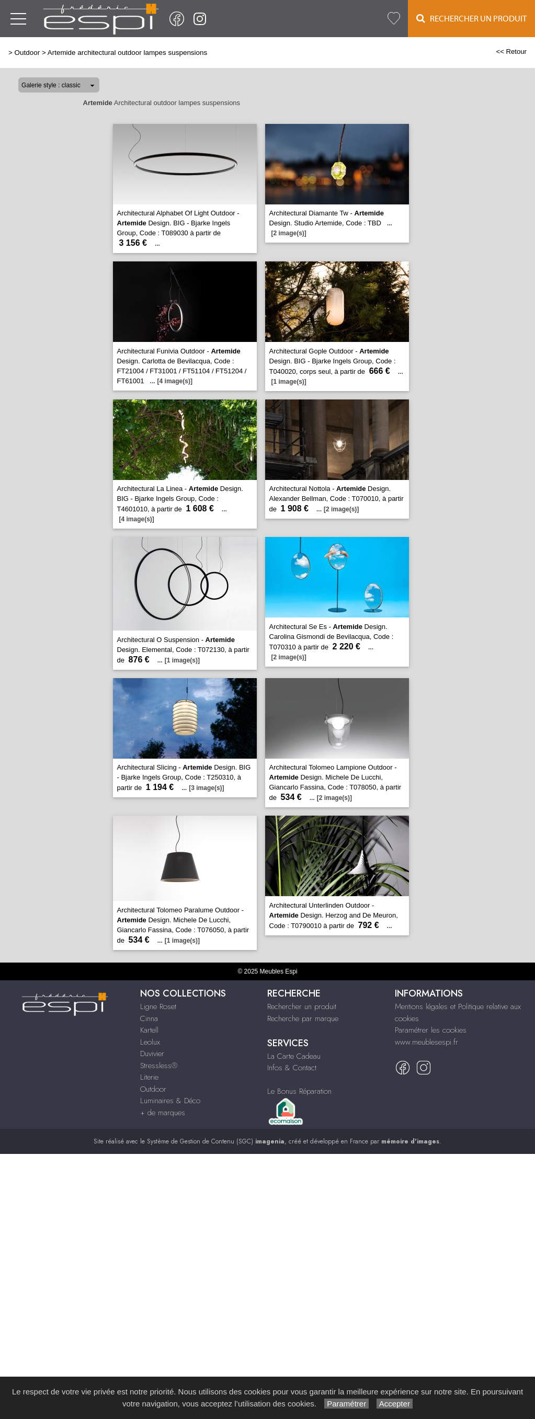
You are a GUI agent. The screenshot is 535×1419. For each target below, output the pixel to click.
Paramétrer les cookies (430, 1030)
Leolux (150, 1042)
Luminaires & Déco (170, 1100)
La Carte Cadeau (294, 1056)
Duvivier (152, 1053)
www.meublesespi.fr (426, 1042)
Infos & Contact (291, 1067)
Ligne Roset (158, 1006)
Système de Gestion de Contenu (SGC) (215, 1141)
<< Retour (511, 51)
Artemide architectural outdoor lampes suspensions (128, 52)
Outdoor (27, 52)
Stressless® (158, 1065)
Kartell (149, 1030)
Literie (149, 1077)
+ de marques (162, 1112)
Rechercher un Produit (471, 19)
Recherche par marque (302, 1018)
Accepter (394, 1403)
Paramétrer (346, 1403)
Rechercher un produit (301, 1006)
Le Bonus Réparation (299, 1091)
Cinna (149, 1018)
